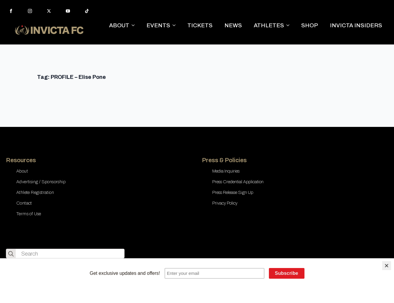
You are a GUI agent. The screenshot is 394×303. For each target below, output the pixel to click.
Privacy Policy (224, 203)
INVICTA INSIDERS (356, 25)
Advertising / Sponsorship (41, 181)
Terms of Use (28, 213)
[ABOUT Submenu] (135, 25)
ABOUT (119, 25)
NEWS (233, 25)
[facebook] (11, 11)
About (22, 171)
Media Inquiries (226, 171)
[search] (11, 254)
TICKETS (200, 25)
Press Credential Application (238, 181)
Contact (24, 203)
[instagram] (30, 11)
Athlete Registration (35, 192)
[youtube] (68, 11)
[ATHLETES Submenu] (289, 25)
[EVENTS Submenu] (175, 25)
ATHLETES (269, 25)
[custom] (87, 11)
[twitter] (49, 11)
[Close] (386, 265)
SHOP (309, 25)
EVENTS (158, 25)
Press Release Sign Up (232, 192)
